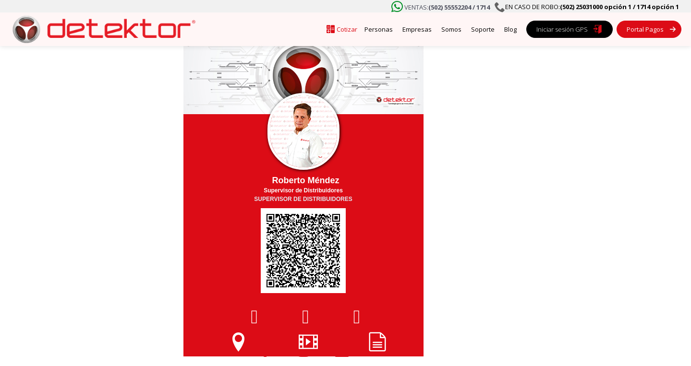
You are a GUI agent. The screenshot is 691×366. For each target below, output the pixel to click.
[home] (101, 29)
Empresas (417, 29)
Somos (451, 29)
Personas (378, 29)
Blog (510, 29)
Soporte (483, 29)
